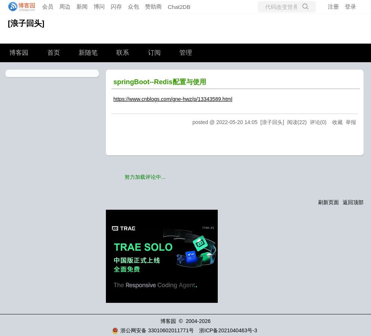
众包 (133, 6)
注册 (333, 6)
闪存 (116, 6)
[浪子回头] (26, 23)
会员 (47, 6)
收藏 (337, 122)
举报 (351, 122)
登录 (350, 6)
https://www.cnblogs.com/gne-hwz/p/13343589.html (172, 99)
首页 (53, 52)
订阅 (154, 52)
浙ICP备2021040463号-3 (228, 330)
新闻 (82, 6)
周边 (64, 6)
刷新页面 (328, 202)
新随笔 (88, 52)
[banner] (19, 7)
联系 (122, 52)
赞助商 (153, 6)
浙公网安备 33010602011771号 (153, 330)
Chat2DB (179, 7)
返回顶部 (353, 202)
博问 (99, 6)
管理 (185, 52)
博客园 (18, 52)
